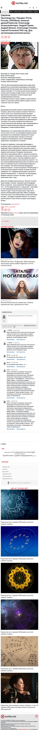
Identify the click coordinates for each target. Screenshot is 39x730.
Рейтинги (30, 11)
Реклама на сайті (7, 474)
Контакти (5, 469)
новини (6, 221)
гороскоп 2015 (9, 452)
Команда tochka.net (7, 478)
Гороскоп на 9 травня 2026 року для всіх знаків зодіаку (17, 523)
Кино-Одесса (15, 204)
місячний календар (19, 454)
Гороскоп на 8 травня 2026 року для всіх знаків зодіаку (17, 560)
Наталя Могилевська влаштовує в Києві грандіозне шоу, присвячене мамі (17, 303)
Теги (3, 448)
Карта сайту (6, 471)
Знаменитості (5, 11)
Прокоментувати (11, 339)
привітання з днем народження (17, 455)
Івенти (24, 11)
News (11, 11)
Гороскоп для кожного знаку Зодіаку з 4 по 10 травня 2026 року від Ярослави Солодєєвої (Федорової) (19, 707)
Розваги (36, 11)
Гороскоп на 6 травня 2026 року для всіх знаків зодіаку (17, 633)
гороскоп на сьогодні (25, 452)
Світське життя (17, 11)
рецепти (34, 455)
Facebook (15, 213)
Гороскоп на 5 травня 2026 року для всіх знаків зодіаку (17, 670)
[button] (33, 7)
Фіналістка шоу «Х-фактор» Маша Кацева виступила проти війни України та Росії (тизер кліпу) (18, 263)
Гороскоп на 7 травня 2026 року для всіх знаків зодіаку (17, 596)
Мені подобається (21, 339)
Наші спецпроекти (7, 476)
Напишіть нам (6, 467)
